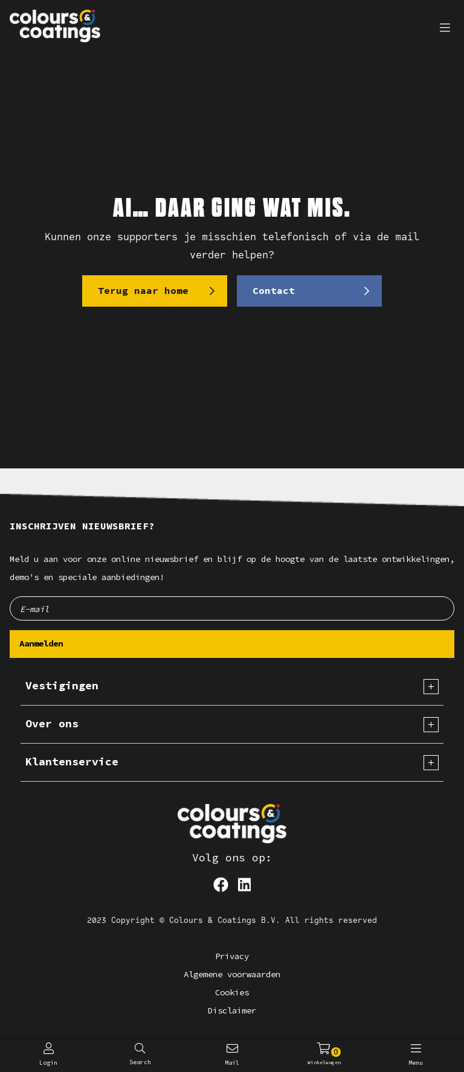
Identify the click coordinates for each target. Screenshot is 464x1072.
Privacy (232, 956)
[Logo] (232, 823)
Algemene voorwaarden (232, 974)
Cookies (232, 992)
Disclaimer (232, 1010)
